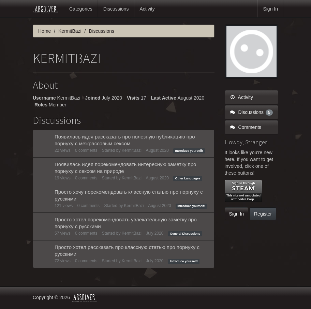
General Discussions (185, 233)
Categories (80, 9)
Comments (246, 127)
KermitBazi (132, 150)
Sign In (270, 9)
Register (263, 214)
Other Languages (188, 178)
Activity (146, 9)
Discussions (116, 9)
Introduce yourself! (189, 150)
